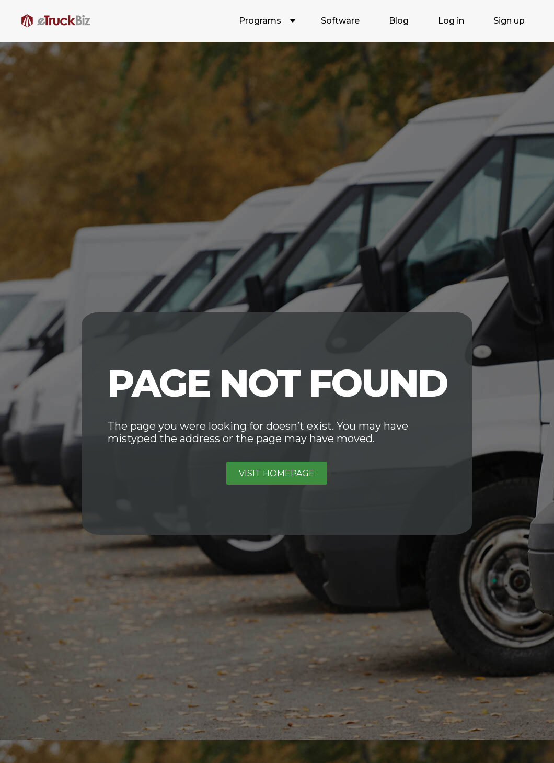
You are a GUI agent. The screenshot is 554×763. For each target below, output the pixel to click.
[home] (56, 20)
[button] (265, 20)
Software (340, 21)
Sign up (509, 21)
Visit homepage (277, 473)
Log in (451, 21)
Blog (399, 21)
